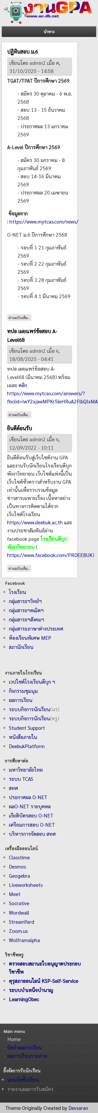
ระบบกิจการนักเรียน (29, 709)
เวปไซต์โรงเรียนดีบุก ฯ (32, 681)
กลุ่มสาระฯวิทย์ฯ (25, 601)
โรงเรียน (17, 591)
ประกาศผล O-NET (28, 797)
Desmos (17, 866)
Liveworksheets (26, 884)
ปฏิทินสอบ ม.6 (22, 51)
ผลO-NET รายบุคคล (30, 806)
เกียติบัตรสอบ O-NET (31, 815)
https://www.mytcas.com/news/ (43, 221)
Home (14, 1039)
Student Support (27, 727)
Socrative (19, 903)
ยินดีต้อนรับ (19, 428)
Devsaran (78, 1107)
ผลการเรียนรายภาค (27, 1055)
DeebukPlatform (27, 746)
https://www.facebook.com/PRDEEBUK (50, 555)
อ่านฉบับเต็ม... (19, 317)
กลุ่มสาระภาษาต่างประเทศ (36, 628)
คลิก (23, 385)
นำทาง (49, 31)
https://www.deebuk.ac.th (35, 522)
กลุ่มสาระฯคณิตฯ (26, 610)
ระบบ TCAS (21, 778)
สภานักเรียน (21, 646)
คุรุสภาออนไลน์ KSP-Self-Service (43, 980)
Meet (14, 894)
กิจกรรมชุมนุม (23, 690)
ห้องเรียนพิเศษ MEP (30, 637)
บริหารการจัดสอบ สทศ (32, 833)
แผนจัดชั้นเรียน (23, 1079)
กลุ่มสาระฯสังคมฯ (26, 619)
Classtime (19, 857)
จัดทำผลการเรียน (24, 1047)
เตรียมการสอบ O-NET (32, 824)
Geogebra (19, 875)
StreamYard (21, 921)
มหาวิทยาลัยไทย (26, 769)
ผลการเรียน (20, 700)
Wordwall (19, 912)
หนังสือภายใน (23, 736)
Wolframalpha (24, 940)
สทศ (13, 787)
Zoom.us (18, 930)
